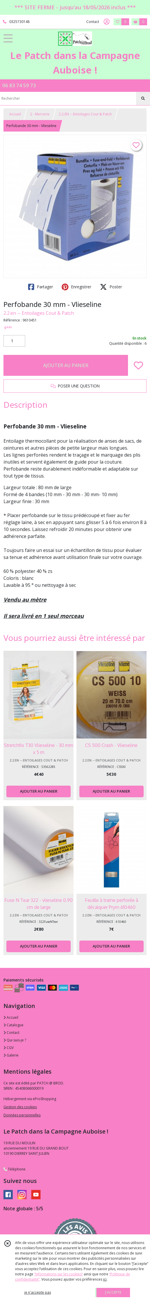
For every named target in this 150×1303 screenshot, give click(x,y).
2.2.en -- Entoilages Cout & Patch (38, 313)
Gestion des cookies (20, 1106)
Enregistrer (76, 286)
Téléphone (14, 1169)
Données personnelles (22, 1115)
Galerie (11, 1055)
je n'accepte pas (37, 1292)
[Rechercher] (143, 98)
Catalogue (13, 1025)
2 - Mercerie (40, 114)
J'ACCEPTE (113, 1292)
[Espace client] (107, 22)
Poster (111, 286)
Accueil (15, 114)
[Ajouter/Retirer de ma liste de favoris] (138, 365)
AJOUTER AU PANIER (65, 365)
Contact (92, 21)
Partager (40, 286)
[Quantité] (14, 341)
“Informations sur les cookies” (58, 1274)
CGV (8, 1047)
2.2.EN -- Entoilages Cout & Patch (85, 114)
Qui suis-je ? (14, 1040)
